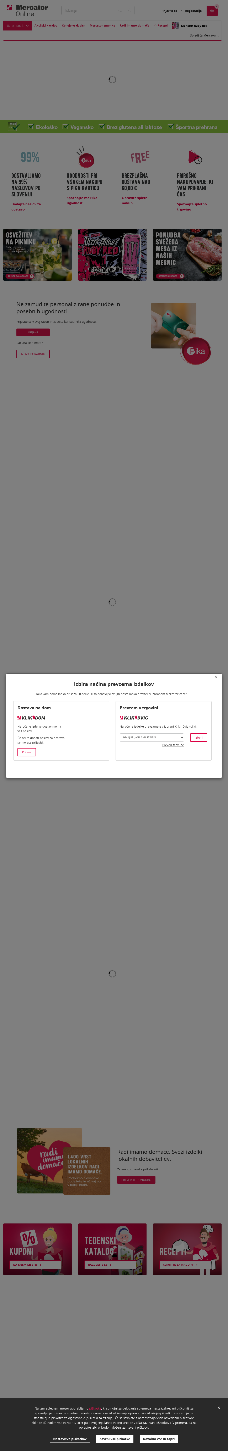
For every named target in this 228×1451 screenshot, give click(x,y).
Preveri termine (173, 745)
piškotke (95, 1408)
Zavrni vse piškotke (115, 1439)
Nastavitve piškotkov (70, 1439)
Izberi (199, 737)
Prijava (26, 752)
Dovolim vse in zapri (159, 1439)
